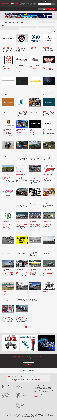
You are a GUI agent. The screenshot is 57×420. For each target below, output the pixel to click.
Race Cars (18, 386)
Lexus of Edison (46, 47)
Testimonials (5, 393)
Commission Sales (6, 391)
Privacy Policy (5, 392)
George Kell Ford (5, 47)
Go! (53, 4)
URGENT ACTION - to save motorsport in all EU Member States (34, 250)
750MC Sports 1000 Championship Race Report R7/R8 (34, 155)
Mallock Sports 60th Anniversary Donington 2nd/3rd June (6, 225)
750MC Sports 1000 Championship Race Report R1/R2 (34, 178)
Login (48, 1)
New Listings (5, 388)
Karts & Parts (18, 396)
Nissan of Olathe (19, 68)
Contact (21, 9)
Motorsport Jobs (19, 399)
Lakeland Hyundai (32, 47)
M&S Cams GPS (32, 111)
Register (52, 1)
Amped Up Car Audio (19, 132)
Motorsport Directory (20, 404)
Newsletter (28, 9)
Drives (17, 391)
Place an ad (50, 9)
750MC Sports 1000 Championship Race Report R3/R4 (7, 178)
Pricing (16, 9)
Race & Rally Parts (19, 387)
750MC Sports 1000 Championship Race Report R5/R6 (48, 155)
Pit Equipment (19, 392)
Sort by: (35, 22)
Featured (4, 387)
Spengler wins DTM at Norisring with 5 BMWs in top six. (21, 296)
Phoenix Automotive (6, 68)
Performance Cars (19, 401)
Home (3, 9)
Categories (10, 9)
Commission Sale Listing (21, 395)
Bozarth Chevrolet (32, 68)
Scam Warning (5, 396)
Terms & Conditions (6, 394)
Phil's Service (18, 47)
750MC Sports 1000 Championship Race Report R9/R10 (21, 155)
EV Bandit (44, 132)
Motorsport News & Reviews (21, 398)
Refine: (3, 25)
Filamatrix (4, 111)
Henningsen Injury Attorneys (21, 111)
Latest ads (42, 9)
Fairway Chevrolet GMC (47, 68)
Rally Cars (18, 389)
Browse (3, 386)
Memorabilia (18, 403)
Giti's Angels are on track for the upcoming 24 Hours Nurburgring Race (21, 202)
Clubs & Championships (20, 407)
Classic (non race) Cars (20, 402)
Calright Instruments (47, 111)
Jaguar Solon (31, 132)
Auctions (17, 397)
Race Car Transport (19, 388)
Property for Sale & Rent (21, 408)
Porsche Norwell (5, 132)
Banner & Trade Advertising (7, 389)
